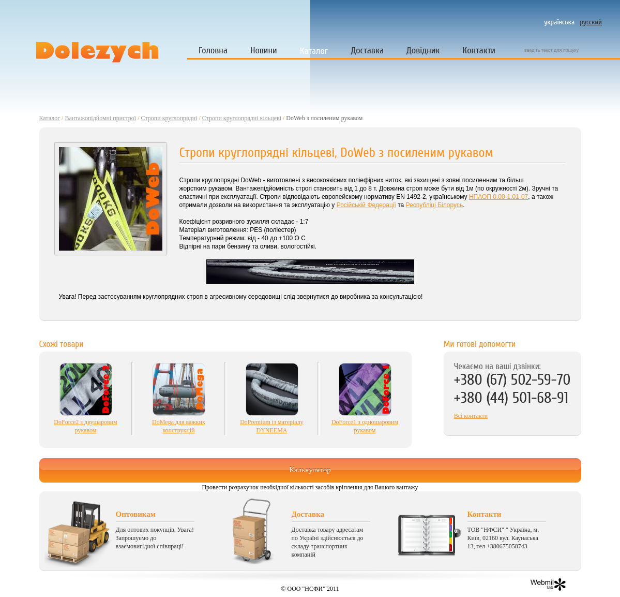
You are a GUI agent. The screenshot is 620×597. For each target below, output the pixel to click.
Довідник (423, 50)
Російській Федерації (366, 205)
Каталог (314, 51)
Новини (263, 50)
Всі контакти (471, 415)
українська (559, 22)
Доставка (367, 50)
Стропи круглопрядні (169, 118)
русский (591, 22)
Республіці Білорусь (434, 205)
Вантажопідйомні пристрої (100, 118)
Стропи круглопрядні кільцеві (241, 118)
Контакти (478, 50)
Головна (213, 50)
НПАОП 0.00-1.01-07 (498, 196)
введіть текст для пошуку (551, 50)
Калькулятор (310, 469)
